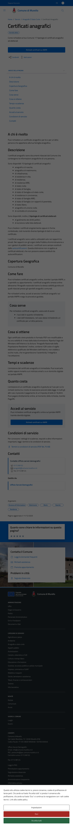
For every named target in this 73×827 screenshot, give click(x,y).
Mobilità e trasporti (15, 673)
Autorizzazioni (13, 651)
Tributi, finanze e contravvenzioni (20, 680)
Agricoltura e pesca (15, 637)
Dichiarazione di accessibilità (18, 793)
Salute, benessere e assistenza (19, 676)
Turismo (10, 683)
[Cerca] (62, 10)
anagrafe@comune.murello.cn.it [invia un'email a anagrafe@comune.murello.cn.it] (23, 468)
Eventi (10, 723)
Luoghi (10, 720)
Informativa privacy (15, 783)
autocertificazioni (19, 248)
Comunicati (12, 703)
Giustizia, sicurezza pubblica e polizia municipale (25, 665)
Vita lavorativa (13, 687)
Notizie (10, 700)
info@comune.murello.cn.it (23, 749)
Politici (10, 613)
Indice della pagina (36, 70)
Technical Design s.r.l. (23, 820)
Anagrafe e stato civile (16, 644)
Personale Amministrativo (17, 617)
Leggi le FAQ (12, 765)
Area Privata (12, 806)
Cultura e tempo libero (16, 658)
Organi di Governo (14, 609)
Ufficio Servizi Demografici (21, 484)
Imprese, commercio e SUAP (18, 669)
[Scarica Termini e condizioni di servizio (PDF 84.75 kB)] (29, 446)
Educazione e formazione (17, 662)
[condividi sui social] (13, 57)
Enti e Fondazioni (14, 620)
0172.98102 (16, 465)
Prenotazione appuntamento (18, 768)
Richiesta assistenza (15, 775)
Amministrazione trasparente (18, 779)
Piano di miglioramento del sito (19, 797)
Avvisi (10, 707)
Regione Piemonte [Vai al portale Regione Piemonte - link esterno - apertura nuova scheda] (14, 3)
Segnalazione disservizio (17, 772)
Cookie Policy (13, 786)
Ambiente (11, 640)
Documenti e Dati (14, 624)
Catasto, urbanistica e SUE (17, 655)
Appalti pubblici (13, 647)
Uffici (10, 606)
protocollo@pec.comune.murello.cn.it (25, 752)
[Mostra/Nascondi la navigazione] (4, 10)
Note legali (12, 790)
